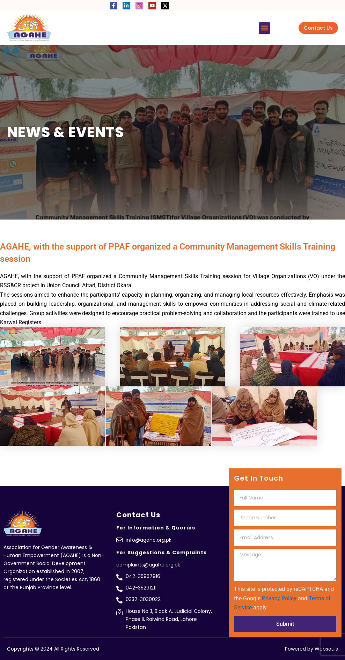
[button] (264, 28)
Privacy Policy (279, 598)
